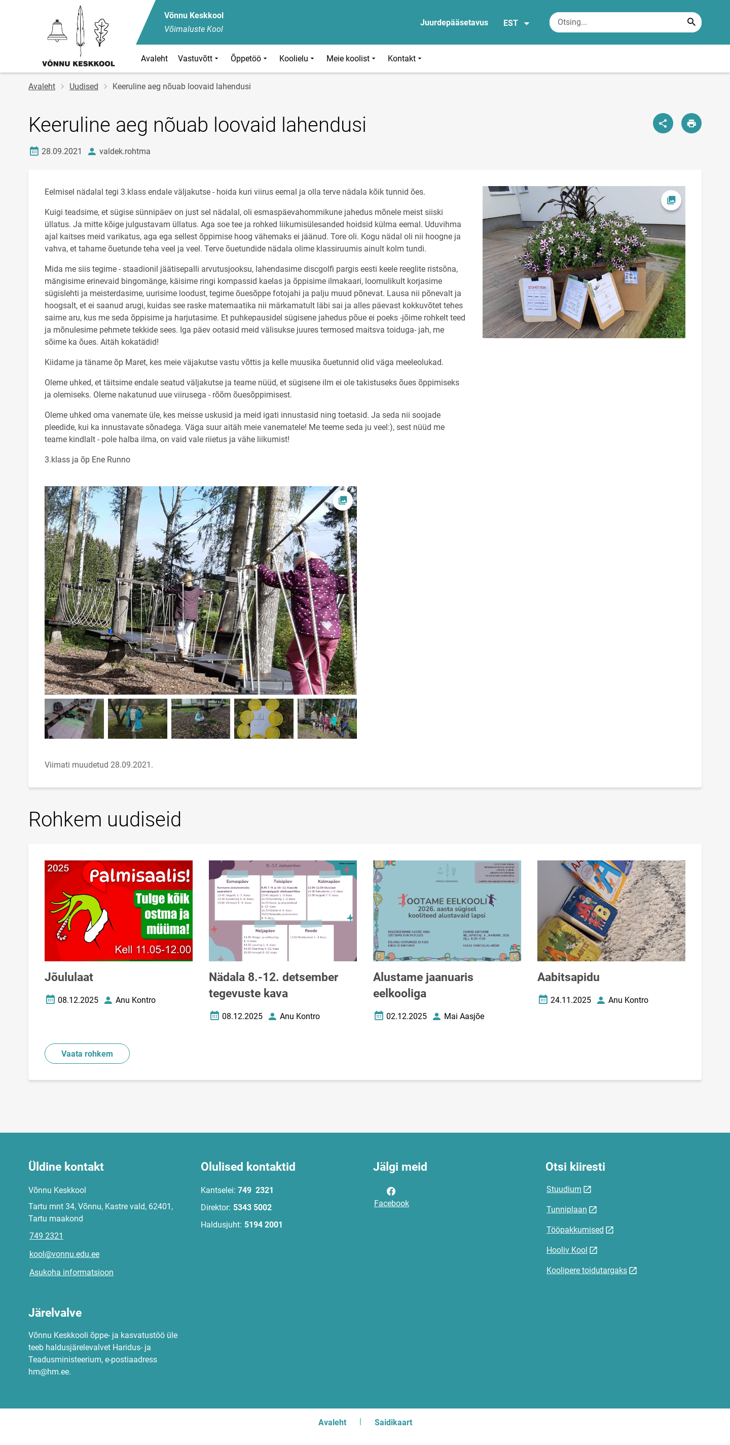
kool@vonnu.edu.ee (64, 1254)
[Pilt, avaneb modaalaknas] (201, 590)
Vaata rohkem (87, 1054)
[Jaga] (663, 123)
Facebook (391, 1196)
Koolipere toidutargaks (586, 1270)
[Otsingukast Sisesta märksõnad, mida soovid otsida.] (626, 22)
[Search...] (691, 22)
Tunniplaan (566, 1209)
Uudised (83, 86)
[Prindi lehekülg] (691, 123)
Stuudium (563, 1189)
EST (516, 23)
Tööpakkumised (575, 1230)
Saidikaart (393, 1422)
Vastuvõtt (199, 58)
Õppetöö (250, 58)
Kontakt (406, 58)
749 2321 (46, 1236)
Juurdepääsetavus (454, 22)
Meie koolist (352, 58)
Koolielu (297, 58)
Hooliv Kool (567, 1250)
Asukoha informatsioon (71, 1272)
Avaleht (154, 58)
